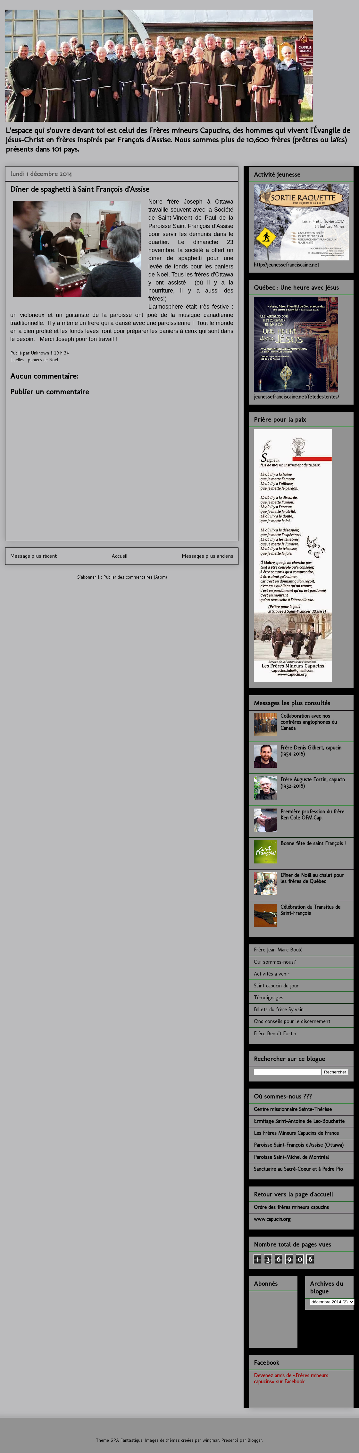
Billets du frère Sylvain (279, 1009)
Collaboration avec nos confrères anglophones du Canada (308, 722)
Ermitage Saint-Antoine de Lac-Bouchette (299, 1121)
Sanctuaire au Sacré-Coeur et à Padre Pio (298, 1169)
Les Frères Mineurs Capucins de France (296, 1133)
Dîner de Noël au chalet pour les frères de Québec (312, 878)
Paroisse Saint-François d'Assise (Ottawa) (299, 1145)
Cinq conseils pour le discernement (292, 1021)
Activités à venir (271, 974)
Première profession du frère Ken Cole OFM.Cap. (312, 815)
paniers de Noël (43, 360)
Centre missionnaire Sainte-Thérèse (293, 1109)
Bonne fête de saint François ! (313, 843)
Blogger (254, 1440)
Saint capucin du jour (276, 986)
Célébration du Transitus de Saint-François (310, 910)
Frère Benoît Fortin (275, 1033)
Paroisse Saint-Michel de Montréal (291, 1157)
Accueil (120, 555)
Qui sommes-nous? (275, 962)
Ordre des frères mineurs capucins (291, 1207)
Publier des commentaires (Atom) (135, 577)
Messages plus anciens (207, 555)
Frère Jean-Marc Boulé (278, 950)
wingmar (211, 1440)
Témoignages (268, 997)
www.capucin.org (272, 1219)
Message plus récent (33, 555)
